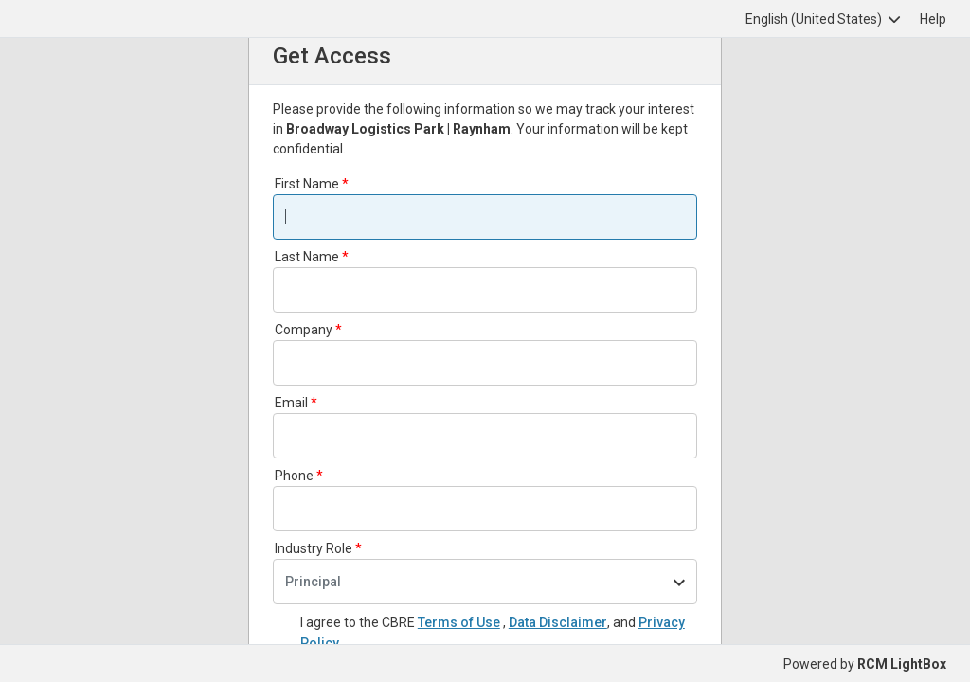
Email (291, 402)
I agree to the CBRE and (492, 633)
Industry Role (313, 548)
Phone (294, 475)
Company (303, 329)
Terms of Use (459, 622)
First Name (307, 183)
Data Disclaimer (558, 622)
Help (933, 19)
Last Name (307, 256)
